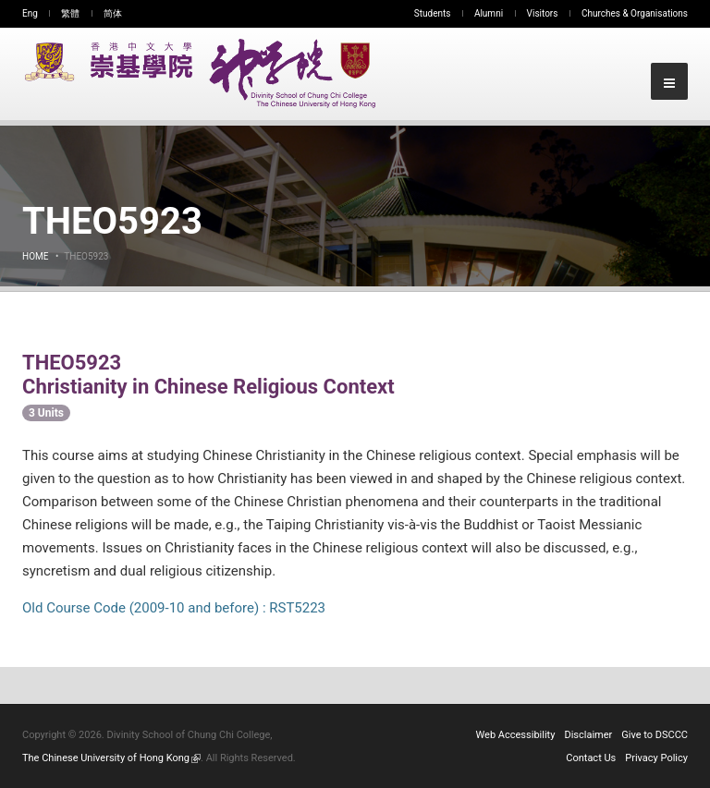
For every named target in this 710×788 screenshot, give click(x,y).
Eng (30, 13)
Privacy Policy (656, 758)
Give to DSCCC (654, 735)
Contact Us (591, 758)
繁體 (70, 13)
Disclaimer (588, 735)
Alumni (488, 13)
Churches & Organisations (634, 13)
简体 (113, 13)
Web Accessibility (516, 735)
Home (35, 256)
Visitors (542, 13)
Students (432, 13)
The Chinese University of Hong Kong (111, 758)
